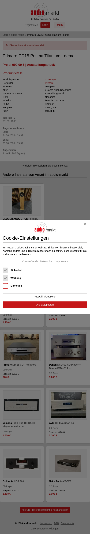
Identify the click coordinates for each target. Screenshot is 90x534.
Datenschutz (47, 261)
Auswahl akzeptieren (45, 296)
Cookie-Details (30, 261)
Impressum (62, 261)
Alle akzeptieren (45, 304)
